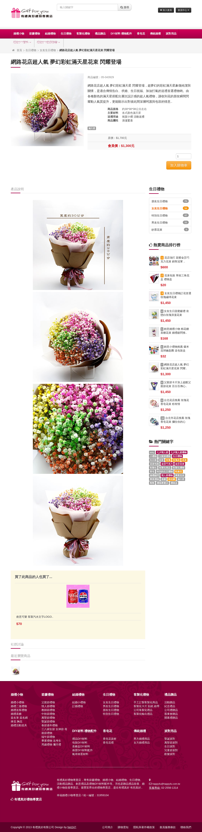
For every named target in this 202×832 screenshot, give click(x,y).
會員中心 (183, 10)
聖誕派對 (169, 738)
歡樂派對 (169, 754)
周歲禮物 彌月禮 (51, 744)
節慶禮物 (34, 33)
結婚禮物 (50, 33)
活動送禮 (139, 116)
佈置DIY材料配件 (82, 750)
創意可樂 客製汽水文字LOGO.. (34, 616)
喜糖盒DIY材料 (81, 746)
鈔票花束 (170, 229)
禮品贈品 (100, 33)
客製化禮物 (83, 33)
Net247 (71, 827)
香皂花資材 (109, 738)
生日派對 (169, 746)
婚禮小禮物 (17, 702)
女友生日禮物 (48, 50)
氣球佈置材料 (80, 754)
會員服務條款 (168, 827)
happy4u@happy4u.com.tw (166, 784)
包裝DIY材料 (79, 742)
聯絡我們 (185, 827)
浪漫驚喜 (127, 120)
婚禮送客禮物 (19, 710)
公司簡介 (107, 827)
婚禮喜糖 (16, 713)
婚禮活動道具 (19, 725)
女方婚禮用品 (142, 742)
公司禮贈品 (171, 710)
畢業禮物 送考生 (51, 740)
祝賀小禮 (127, 116)
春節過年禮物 (49, 725)
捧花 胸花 (16, 721)
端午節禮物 (48, 736)
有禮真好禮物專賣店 (28, 799)
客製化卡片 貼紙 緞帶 (146, 706)
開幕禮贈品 (171, 717)
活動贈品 (169, 702)
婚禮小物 (18, 33)
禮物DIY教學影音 (49, 42)
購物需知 (123, 827)
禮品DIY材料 (79, 738)
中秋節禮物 (48, 713)
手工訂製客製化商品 (146, 702)
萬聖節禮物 (48, 717)
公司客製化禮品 (143, 710)
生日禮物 (66, 33)
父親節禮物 (48, 702)
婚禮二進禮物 (19, 706)
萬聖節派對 (171, 742)
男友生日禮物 (170, 222)
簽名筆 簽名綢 (19, 717)
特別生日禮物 (170, 215)
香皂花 (141, 33)
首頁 (19, 50)
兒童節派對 (171, 750)
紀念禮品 (169, 706)
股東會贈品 (171, 713)
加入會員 (166, 10)
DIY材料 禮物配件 (121, 33)
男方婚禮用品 (142, 738)
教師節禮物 (48, 710)
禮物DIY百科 (22, 42)
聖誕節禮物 (48, 721)
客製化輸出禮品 (143, 713)
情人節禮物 (48, 706)
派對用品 (171, 33)
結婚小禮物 (79, 702)
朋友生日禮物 (170, 201)
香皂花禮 (108, 742)
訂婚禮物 (77, 706)
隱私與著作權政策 (144, 827)
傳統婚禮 (155, 33)
